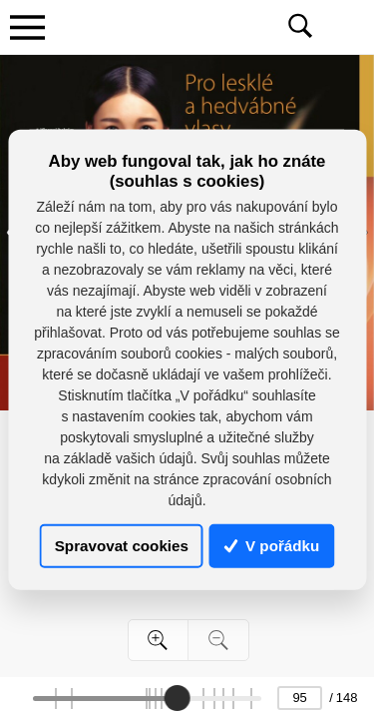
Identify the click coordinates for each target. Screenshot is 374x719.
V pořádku (272, 545)
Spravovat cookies (121, 545)
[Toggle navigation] (27, 27)
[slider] (176, 698)
